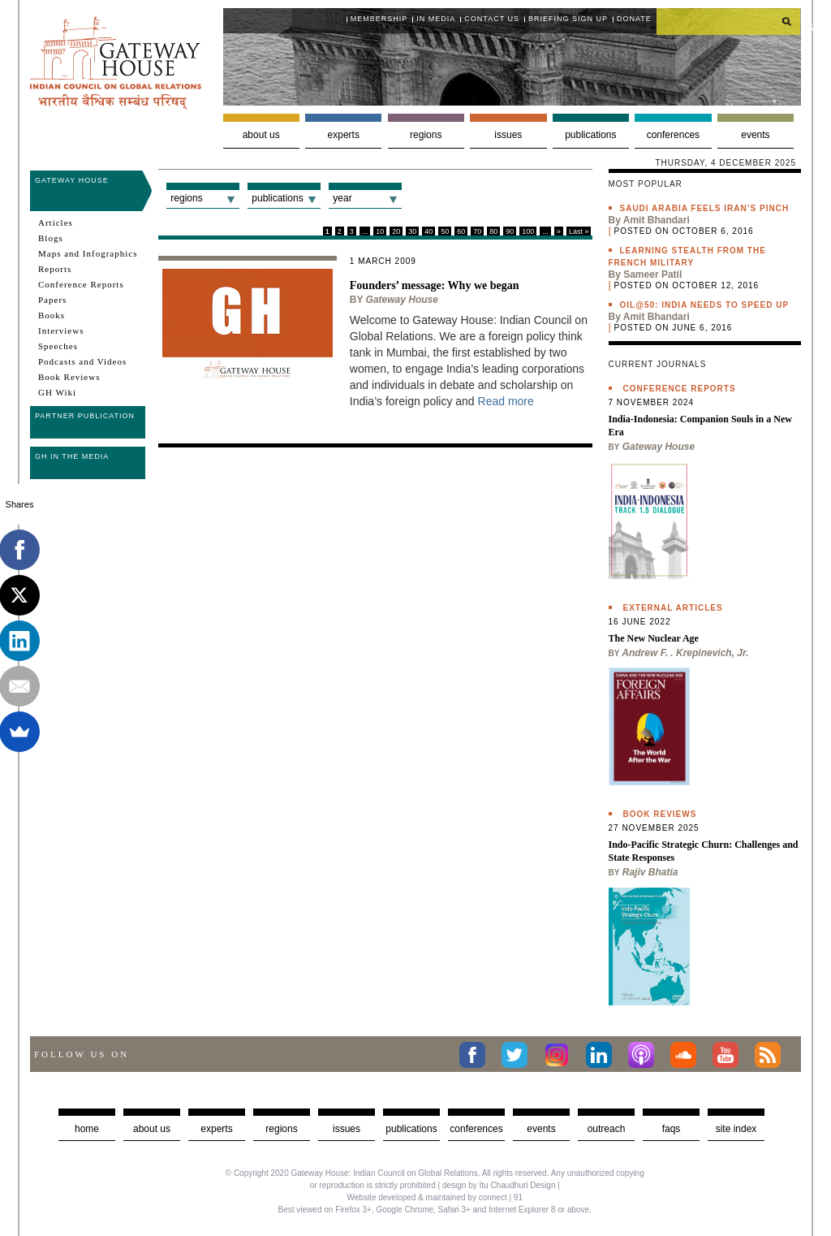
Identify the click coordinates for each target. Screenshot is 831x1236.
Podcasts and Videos (82, 361)
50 (445, 231)
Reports (54, 269)
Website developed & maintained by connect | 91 (435, 1197)
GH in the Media (72, 456)
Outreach (607, 1128)
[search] (729, 21)
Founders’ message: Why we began (434, 285)
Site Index (736, 1128)
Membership (379, 19)
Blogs (50, 238)
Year (342, 198)
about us (151, 1128)
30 (412, 231)
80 (493, 231)
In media (435, 19)
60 (461, 231)
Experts (344, 134)
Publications (590, 134)
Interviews (61, 330)
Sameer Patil (652, 274)
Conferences (673, 134)
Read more (506, 401)
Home (87, 1128)
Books (51, 315)
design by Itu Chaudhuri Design (499, 1185)
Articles (55, 222)
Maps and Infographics (87, 253)
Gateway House (72, 180)
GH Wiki (57, 392)
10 (380, 231)
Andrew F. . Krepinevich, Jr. (685, 653)
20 (396, 231)
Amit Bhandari (656, 220)
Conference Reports (81, 284)
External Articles (673, 607)
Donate (634, 19)
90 (510, 231)
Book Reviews (69, 377)
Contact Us (491, 19)
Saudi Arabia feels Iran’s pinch (705, 208)
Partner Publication (85, 416)
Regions (425, 134)
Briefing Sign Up (568, 19)
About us (261, 134)
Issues (508, 134)
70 (477, 231)
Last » (579, 231)
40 (428, 231)
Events (755, 134)
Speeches (58, 346)
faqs (671, 1128)
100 (528, 231)
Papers (52, 300)
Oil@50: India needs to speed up (705, 304)
